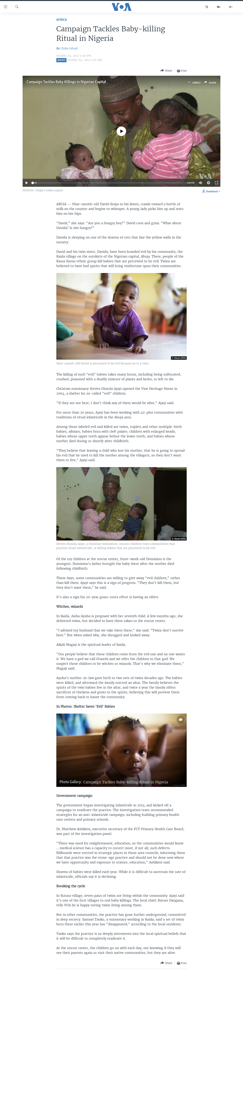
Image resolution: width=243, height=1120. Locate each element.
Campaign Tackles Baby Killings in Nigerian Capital (66, 82)
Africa (61, 20)
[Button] (166, 71)
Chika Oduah (69, 48)
